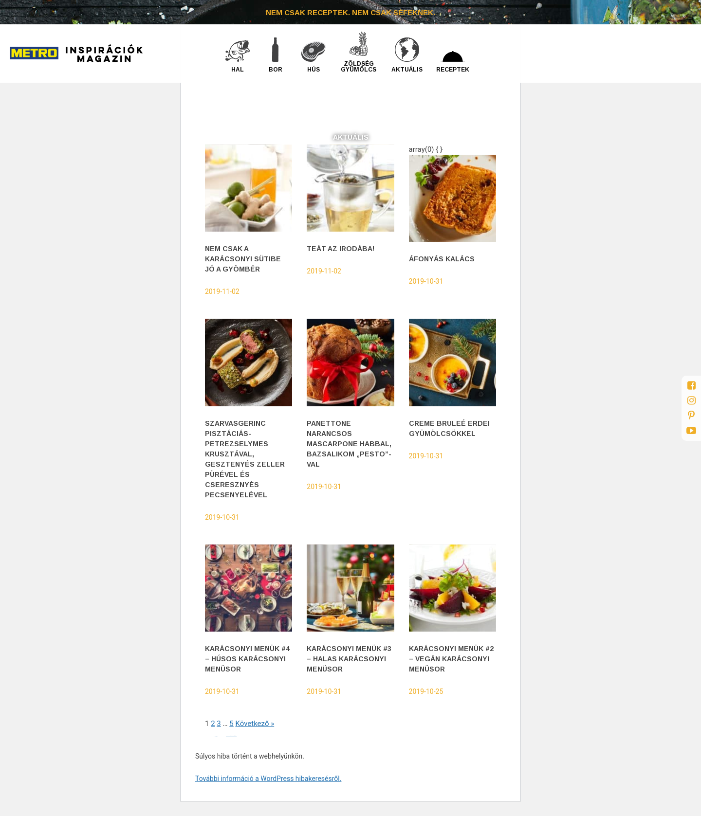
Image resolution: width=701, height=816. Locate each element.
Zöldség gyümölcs (358, 66)
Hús (313, 69)
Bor (275, 69)
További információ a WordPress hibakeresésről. (268, 778)
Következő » (254, 723)
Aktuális (407, 69)
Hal (237, 69)
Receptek (452, 69)
